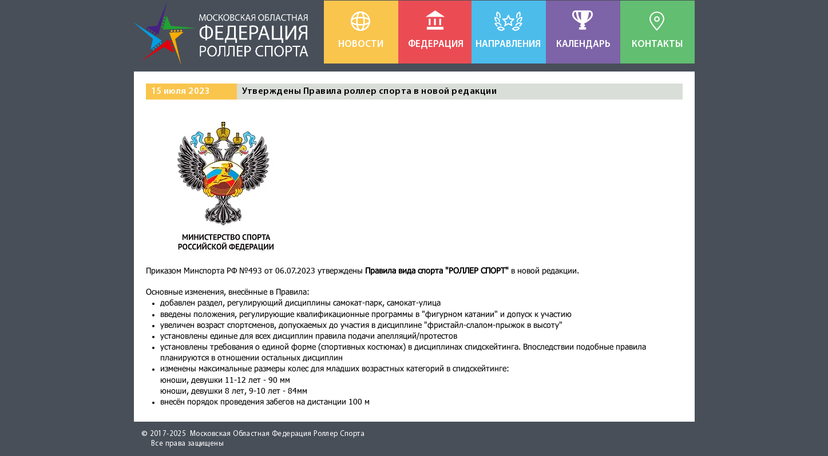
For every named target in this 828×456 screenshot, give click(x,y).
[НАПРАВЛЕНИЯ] (508, 45)
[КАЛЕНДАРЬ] (583, 45)
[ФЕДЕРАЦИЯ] (436, 45)
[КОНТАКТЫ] (658, 45)
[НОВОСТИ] (361, 45)
